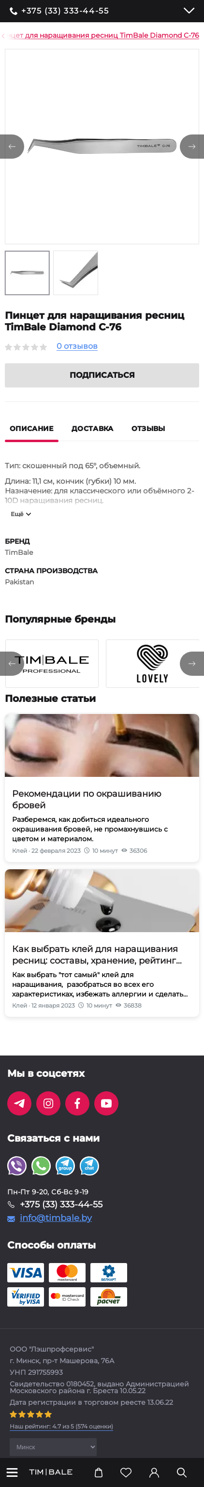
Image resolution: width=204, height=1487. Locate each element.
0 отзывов (77, 346)
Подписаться (102, 386)
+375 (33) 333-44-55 (65, 11)
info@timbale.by (56, 1229)
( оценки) (61, 1438)
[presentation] (12, 675)
